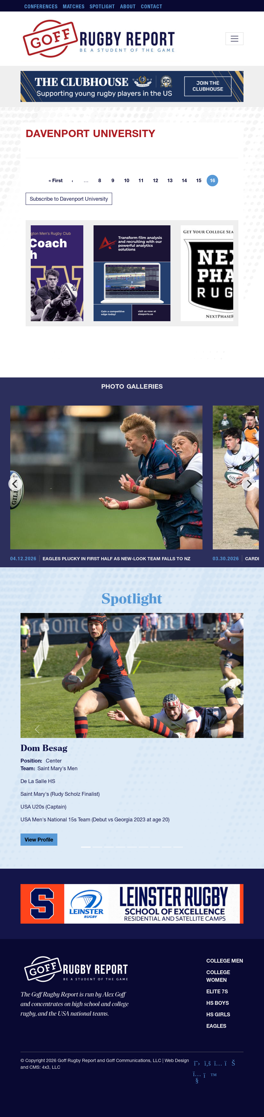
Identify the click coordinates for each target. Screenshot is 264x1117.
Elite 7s (217, 991)
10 (128, 181)
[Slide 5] (132, 847)
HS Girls (218, 1014)
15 (200, 181)
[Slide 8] (166, 847)
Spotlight (102, 6)
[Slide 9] (178, 847)
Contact (151, 6)
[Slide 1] (86, 847)
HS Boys (217, 1003)
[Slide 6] (143, 847)
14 (186, 181)
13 (171, 181)
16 (214, 181)
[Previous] (15, 484)
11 (142, 181)
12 (157, 181)
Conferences (41, 6)
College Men (224, 961)
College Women (218, 976)
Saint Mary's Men (57, 768)
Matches (74, 6)
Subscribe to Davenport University (69, 199)
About (128, 6)
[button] (37, 729)
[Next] (249, 484)
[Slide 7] (155, 847)
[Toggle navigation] (234, 38)
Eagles (216, 1026)
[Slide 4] (120, 847)
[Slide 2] (97, 847)
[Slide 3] (109, 847)
